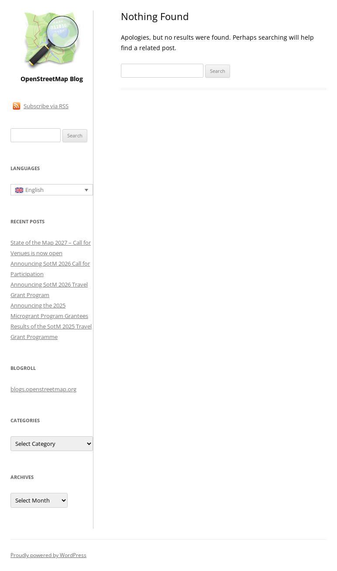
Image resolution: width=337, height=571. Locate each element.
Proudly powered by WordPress (48, 555)
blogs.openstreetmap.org (43, 389)
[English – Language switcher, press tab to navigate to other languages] (51, 189)
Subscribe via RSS (46, 106)
